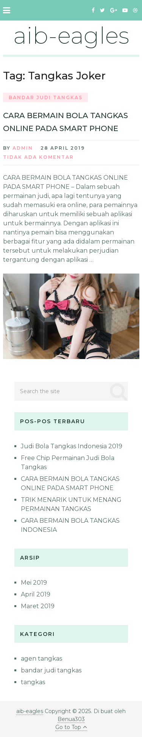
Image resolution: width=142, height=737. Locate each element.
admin (22, 148)
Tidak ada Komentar (38, 157)
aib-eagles (71, 35)
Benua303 (71, 719)
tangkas (33, 682)
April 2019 (35, 594)
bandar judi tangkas (46, 97)
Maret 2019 (38, 606)
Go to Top (71, 727)
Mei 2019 (34, 582)
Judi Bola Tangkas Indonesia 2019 (71, 446)
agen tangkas (41, 658)
